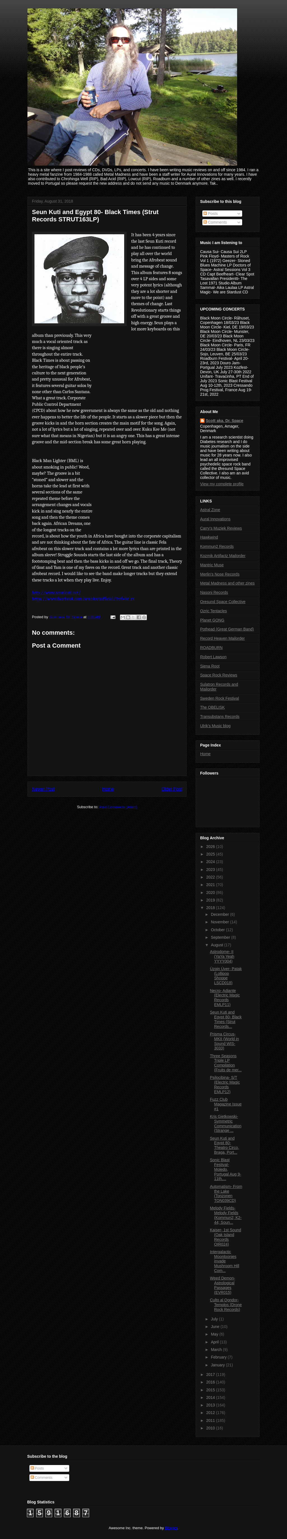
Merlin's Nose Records (219, 574)
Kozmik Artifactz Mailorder (223, 555)
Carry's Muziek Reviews (221, 528)
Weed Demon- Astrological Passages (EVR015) (222, 1285)
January (218, 1365)
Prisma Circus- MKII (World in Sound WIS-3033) (224, 1041)
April (215, 1342)
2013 (211, 1405)
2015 (211, 1390)
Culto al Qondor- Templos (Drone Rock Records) (226, 1305)
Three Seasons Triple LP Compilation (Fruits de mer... (226, 1063)
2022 (211, 877)
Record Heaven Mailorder (222, 638)
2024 (211, 861)
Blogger (171, 1528)
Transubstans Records (219, 716)
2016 (211, 1382)
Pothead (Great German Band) (227, 629)
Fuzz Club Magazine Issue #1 (226, 1104)
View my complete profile (222, 484)
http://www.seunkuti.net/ (56, 592)
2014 (211, 1397)
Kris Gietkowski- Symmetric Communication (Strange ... (225, 1123)
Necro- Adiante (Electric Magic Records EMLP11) (225, 997)
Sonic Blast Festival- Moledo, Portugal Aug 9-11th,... (225, 1169)
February (219, 1357)
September (221, 937)
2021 (211, 884)
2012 (211, 1412)
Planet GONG (212, 620)
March (217, 1349)
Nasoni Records (214, 592)
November (220, 922)
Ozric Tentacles (213, 611)
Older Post (171, 789)
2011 (211, 1420)
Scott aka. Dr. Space (224, 420)
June (215, 1326)
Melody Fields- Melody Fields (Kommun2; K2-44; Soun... (226, 1215)
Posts (210, 213)
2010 (211, 1428)
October (218, 930)
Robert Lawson (213, 657)
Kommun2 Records (217, 546)
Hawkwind (209, 537)
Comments (215, 222)
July (215, 1319)
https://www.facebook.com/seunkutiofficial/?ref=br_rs (83, 598)
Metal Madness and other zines (227, 583)
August (217, 945)
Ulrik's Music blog (215, 726)
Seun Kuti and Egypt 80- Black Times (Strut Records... (226, 1019)
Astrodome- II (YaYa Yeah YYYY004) (222, 956)
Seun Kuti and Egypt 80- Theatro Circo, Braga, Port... (224, 1145)
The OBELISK (212, 707)
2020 (211, 892)
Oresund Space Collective (223, 601)
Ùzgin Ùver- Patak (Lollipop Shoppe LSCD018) (226, 975)
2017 (211, 1374)
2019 (211, 900)
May (215, 1334)
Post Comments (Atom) (118, 807)
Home (108, 789)
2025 (211, 854)
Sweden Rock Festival (219, 698)
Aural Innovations (215, 519)
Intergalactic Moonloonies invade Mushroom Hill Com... (224, 1261)
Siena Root (209, 666)
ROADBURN (211, 647)
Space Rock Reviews (218, 675)
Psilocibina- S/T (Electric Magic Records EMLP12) (225, 1084)
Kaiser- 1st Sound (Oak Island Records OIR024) (225, 1237)
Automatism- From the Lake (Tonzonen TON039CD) (226, 1193)
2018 (211, 907)
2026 (211, 846)
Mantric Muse (212, 565)
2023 (211, 869)
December (220, 914)
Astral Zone (210, 509)
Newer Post (43, 789)
